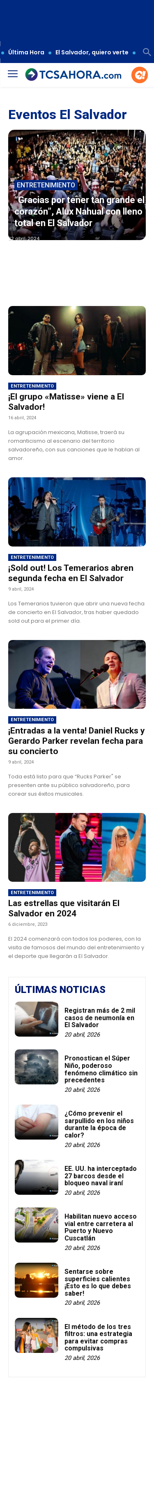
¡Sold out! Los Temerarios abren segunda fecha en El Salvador (70, 573)
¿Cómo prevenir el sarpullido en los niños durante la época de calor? (99, 1124)
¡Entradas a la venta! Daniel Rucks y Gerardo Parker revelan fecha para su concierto (76, 741)
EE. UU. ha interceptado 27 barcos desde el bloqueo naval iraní (100, 1176)
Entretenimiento (46, 185)
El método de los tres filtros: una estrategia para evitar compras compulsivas (98, 1337)
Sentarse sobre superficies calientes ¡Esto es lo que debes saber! (97, 1282)
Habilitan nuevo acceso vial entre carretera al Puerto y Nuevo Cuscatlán (100, 1227)
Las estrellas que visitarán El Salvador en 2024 (64, 908)
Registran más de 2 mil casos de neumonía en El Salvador (99, 1018)
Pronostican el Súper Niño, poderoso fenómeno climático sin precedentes (101, 1069)
